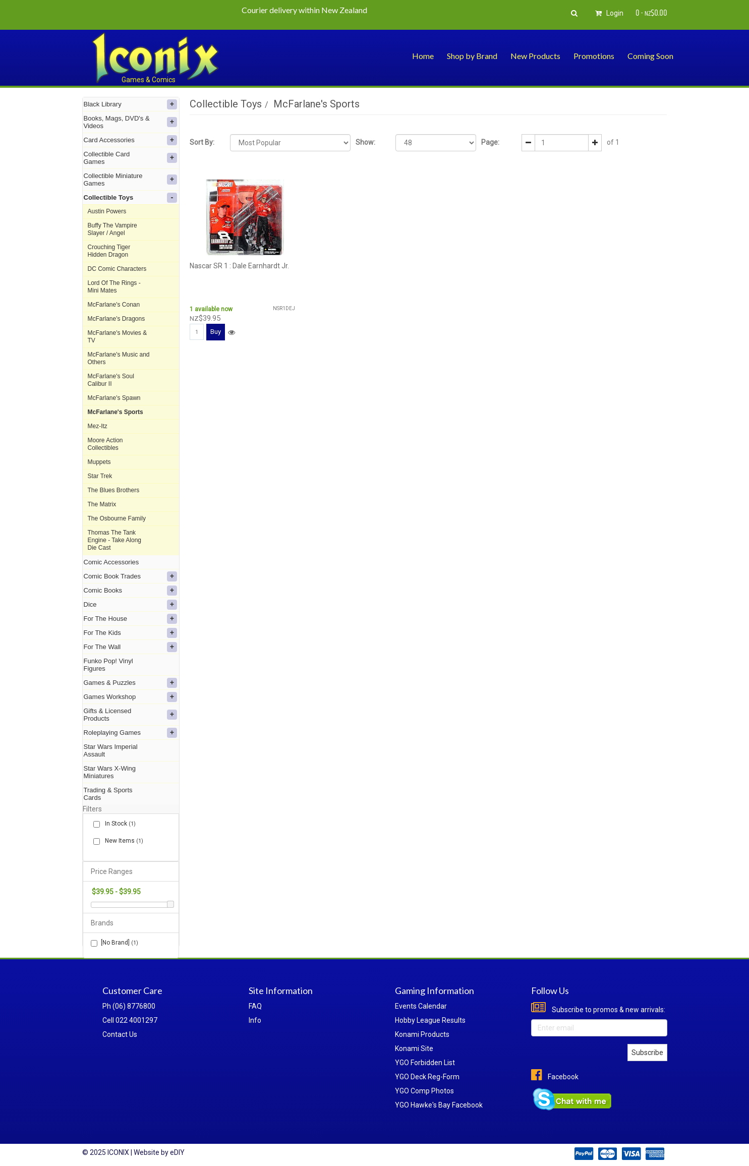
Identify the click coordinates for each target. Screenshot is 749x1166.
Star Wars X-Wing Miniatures (110, 772)
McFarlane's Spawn (114, 397)
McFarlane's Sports (115, 412)
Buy (215, 331)
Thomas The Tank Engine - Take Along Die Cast (115, 540)
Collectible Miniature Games (130, 179)
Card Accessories (130, 140)
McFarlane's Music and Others (119, 358)
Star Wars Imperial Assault (111, 750)
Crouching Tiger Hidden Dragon (109, 251)
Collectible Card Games (130, 157)
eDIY (177, 1152)
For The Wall (130, 647)
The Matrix (102, 504)
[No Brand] (114, 943)
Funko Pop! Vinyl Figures (108, 664)
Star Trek (100, 476)
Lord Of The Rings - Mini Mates (114, 286)
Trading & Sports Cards (108, 793)
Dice (130, 605)
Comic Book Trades (130, 576)
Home (423, 56)
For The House (130, 619)
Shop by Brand (472, 56)
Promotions (593, 56)
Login (607, 13)
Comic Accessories (111, 562)
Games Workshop (130, 697)
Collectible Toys (130, 198)
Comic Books (130, 591)
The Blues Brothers (114, 490)
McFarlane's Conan (114, 304)
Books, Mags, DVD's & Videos (130, 122)
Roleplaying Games (130, 733)
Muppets (99, 461)
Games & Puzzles (130, 683)
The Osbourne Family (117, 518)
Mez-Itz (97, 426)
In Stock (118, 824)
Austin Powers (107, 211)
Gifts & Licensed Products (130, 714)
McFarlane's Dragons (116, 318)
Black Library (130, 104)
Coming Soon (650, 56)
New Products (535, 56)
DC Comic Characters (117, 268)
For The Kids (130, 633)
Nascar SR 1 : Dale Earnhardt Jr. (239, 266)
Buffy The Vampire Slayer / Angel (112, 229)
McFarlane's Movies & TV (117, 336)
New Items (122, 841)
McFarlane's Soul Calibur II (111, 380)
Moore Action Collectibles (105, 444)
